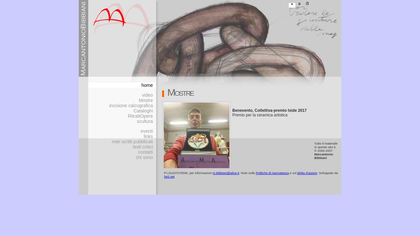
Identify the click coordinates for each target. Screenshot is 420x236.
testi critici (143, 146)
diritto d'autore (307, 173)
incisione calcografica (131, 105)
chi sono (144, 157)
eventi (147, 131)
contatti (145, 152)
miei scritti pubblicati (132, 141)
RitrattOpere (140, 116)
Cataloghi (143, 110)
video (147, 95)
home (147, 85)
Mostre (146, 100)
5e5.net (169, 176)
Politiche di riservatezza (272, 173)
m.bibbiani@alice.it (226, 173)
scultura (145, 121)
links (148, 136)
